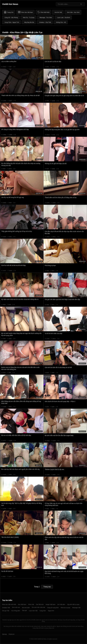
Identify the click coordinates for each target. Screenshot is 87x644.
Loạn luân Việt (33, 610)
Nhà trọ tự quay (65, 607)
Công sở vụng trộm (53, 607)
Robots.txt (11, 634)
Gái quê (24, 610)
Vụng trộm (43, 610)
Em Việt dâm (61, 604)
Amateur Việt (6, 607)
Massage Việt (76, 607)
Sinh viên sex (16, 607)
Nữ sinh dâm (26, 607)
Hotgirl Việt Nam (50, 604)
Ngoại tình (51, 610)
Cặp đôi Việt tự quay (73, 604)
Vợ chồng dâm (15, 610)
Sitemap (4, 634)
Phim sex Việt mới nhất (9, 604)
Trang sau (47, 587)
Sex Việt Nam (22, 604)
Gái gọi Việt (5, 610)
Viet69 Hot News (10, 4)
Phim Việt (31, 604)
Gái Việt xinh (40, 604)
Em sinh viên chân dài (38, 607)
